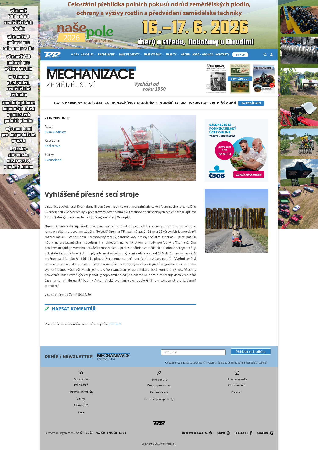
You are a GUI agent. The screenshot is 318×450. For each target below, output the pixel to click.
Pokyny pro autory (159, 385)
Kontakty (222, 54)
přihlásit (114, 324)
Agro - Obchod (202, 54)
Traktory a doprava (68, 103)
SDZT (122, 433)
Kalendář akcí (251, 103)
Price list (236, 392)
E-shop (81, 398)
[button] (251, 351)
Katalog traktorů (201, 103)
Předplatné (107, 54)
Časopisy (88, 54)
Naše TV (172, 54)
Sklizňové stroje (96, 103)
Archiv (185, 54)
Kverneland (53, 160)
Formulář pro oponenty (159, 399)
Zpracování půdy (123, 103)
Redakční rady (159, 392)
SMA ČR (112, 433)
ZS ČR (89, 433)
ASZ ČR (100, 433)
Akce (81, 412)
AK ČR (80, 433)
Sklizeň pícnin (147, 103)
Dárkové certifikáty (81, 392)
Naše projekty (130, 54)
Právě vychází (226, 103)
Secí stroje (52, 146)
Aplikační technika (173, 103)
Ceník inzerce (236, 385)
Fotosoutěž (81, 405)
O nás (75, 54)
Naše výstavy (154, 54)
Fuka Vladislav (55, 132)
